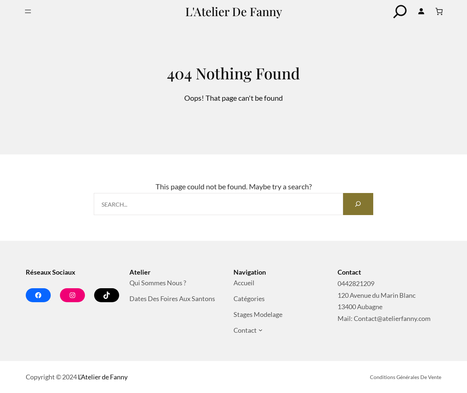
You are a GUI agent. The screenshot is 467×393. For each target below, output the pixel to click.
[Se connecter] (421, 11)
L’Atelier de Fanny (103, 377)
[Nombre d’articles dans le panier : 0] (439, 11)
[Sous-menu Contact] (261, 330)
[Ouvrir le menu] (28, 11)
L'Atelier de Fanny (233, 11)
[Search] (358, 204)
